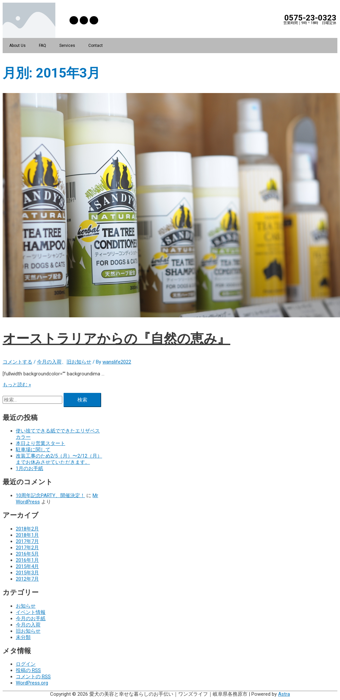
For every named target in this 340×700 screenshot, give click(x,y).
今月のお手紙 (30, 618)
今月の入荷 (49, 362)
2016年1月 (27, 560)
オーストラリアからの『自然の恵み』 (116, 338)
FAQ (42, 45)
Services (67, 45)
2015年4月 (27, 566)
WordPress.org (32, 683)
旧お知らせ (79, 362)
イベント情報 (30, 612)
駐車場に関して (33, 450)
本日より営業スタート (40, 443)
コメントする (17, 362)
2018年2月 (27, 529)
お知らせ (26, 606)
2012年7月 (27, 579)
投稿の (28, 670)
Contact (95, 45)
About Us (17, 45)
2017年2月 (27, 548)
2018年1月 (27, 535)
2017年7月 (27, 541)
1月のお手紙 (29, 468)
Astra (284, 694)
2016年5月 (27, 554)
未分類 (23, 637)
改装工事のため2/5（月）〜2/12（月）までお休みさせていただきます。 (59, 459)
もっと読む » (17, 385)
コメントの (33, 677)
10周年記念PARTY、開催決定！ (50, 495)
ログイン (26, 664)
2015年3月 (27, 573)
